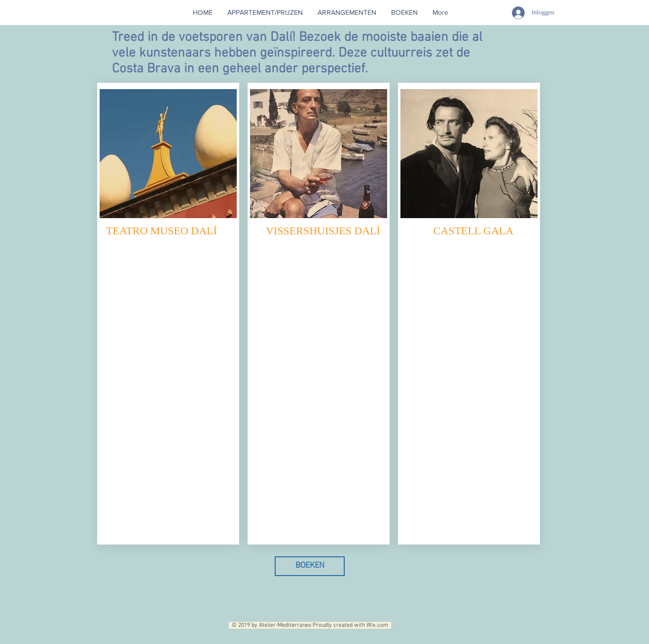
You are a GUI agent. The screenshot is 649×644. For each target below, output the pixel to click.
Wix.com (378, 625)
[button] (347, 12)
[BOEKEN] (310, 566)
